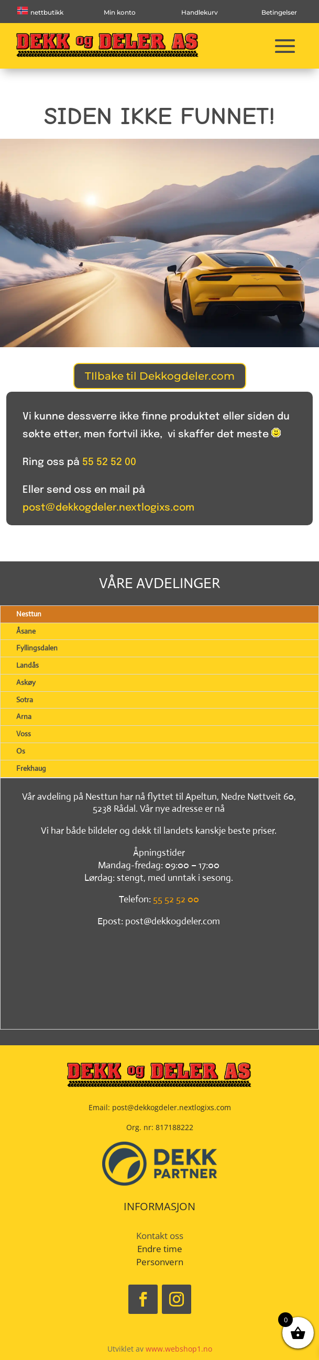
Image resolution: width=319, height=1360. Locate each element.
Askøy (26, 682)
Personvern (159, 1262)
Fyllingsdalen (37, 648)
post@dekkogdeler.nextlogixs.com (108, 508)
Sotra (24, 699)
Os (20, 751)
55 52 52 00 (109, 462)
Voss (23, 733)
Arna (23, 716)
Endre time (159, 1249)
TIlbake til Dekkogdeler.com (160, 376)
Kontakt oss (159, 1236)
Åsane (26, 631)
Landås (27, 665)
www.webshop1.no (179, 1349)
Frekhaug (31, 768)
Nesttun (28, 613)
